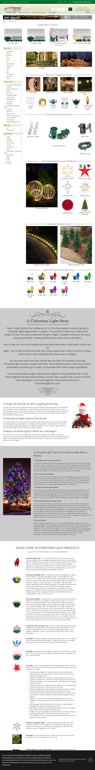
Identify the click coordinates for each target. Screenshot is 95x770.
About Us (60, 2)
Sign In (65, 2)
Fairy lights (29, 735)
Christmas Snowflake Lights (35, 722)
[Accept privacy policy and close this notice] (91, 760)
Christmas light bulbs (33, 558)
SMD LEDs (48, 610)
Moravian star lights (38, 672)
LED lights (69, 477)
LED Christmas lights (33, 599)
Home (4, 21)
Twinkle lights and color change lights (39, 749)
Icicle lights (30, 638)
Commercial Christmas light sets (37, 626)
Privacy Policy (40, 762)
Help (69, 2)
